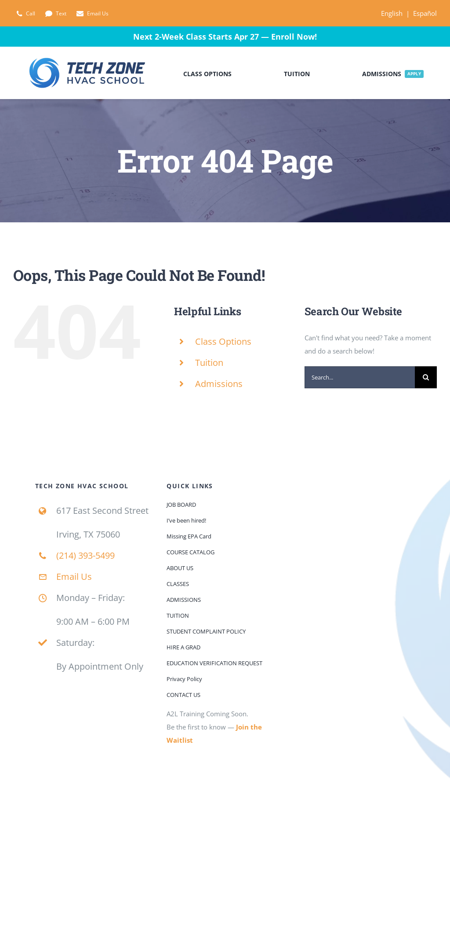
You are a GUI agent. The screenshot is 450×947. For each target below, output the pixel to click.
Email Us (74, 576)
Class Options (223, 341)
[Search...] (360, 377)
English (392, 13)
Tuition (209, 362)
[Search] (426, 377)
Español (425, 13)
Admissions (219, 384)
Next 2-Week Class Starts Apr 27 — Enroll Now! (225, 36)
